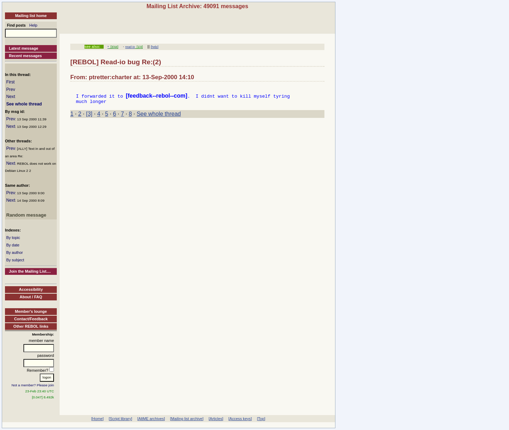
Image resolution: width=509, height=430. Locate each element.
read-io (130, 47)
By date (12, 245)
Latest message (23, 48)
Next (10, 96)
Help (33, 25)
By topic (13, 237)
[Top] (261, 419)
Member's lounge (31, 311)
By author (14, 252)
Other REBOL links (31, 326)
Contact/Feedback (31, 319)
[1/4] (139, 47)
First (10, 82)
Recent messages (25, 56)
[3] (89, 116)
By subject (15, 260)
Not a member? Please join (33, 385)
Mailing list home (30, 15)
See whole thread (24, 104)
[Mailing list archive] (186, 419)
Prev (10, 89)
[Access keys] (240, 419)
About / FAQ (31, 297)
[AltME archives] (151, 419)
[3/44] (113, 47)
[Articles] (216, 419)
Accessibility (31, 289)
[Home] (97, 419)
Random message (26, 215)
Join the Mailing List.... (30, 271)
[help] (154, 47)
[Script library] (120, 419)
